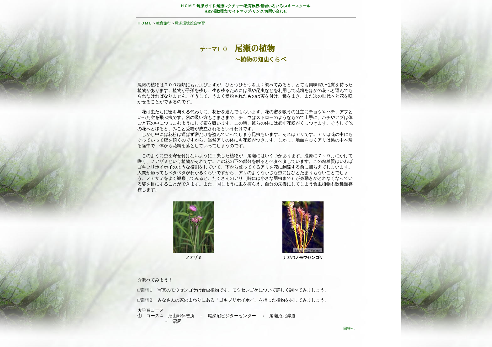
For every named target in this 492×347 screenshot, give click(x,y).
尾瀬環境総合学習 (190, 23)
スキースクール (297, 6)
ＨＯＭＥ (144, 23)
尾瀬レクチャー (230, 6)
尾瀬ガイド (206, 6)
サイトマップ (239, 11)
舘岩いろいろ (271, 6)
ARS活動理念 (216, 11)
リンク (258, 11)
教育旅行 (251, 6)
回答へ (349, 328)
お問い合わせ (276, 11)
